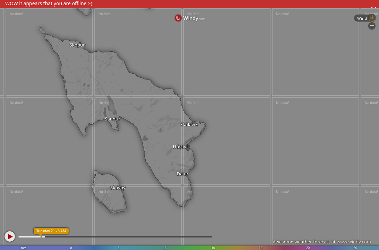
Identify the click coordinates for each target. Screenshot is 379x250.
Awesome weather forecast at (322, 242)
